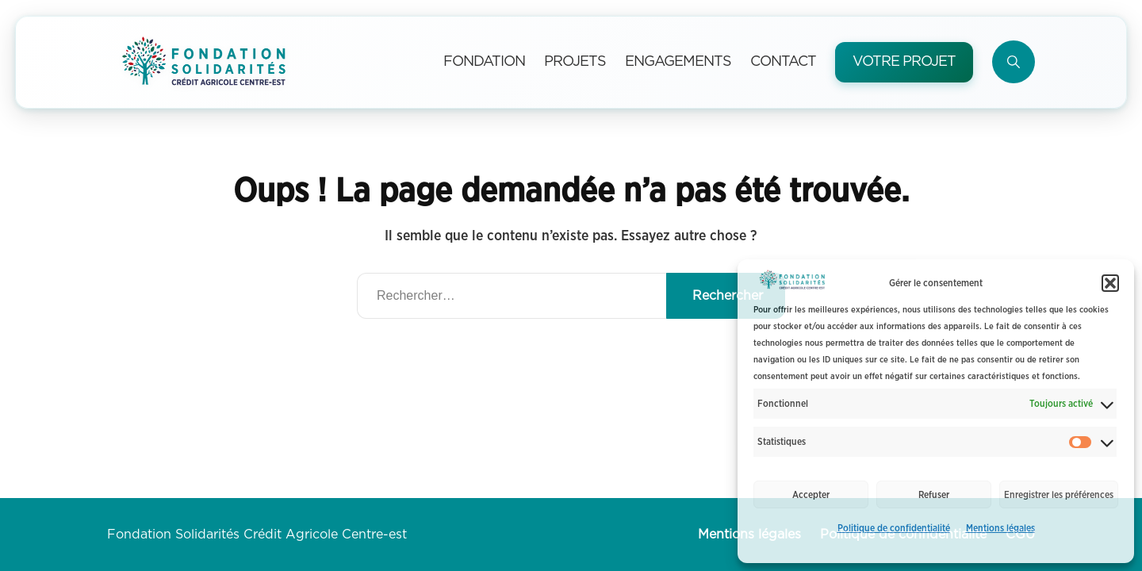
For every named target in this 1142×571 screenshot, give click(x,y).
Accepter (811, 495)
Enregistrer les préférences (1058, 495)
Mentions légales (1000, 528)
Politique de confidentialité (893, 528)
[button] (1110, 283)
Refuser (933, 495)
